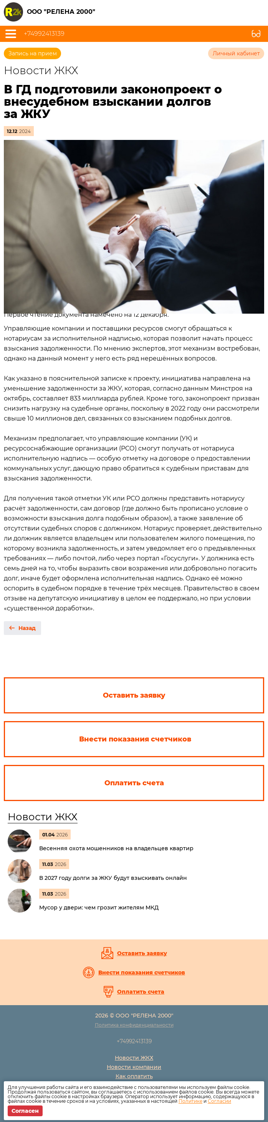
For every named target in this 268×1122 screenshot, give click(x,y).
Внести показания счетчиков (141, 972)
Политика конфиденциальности (134, 1025)
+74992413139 (44, 34)
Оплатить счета (140, 991)
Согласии (219, 1101)
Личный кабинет (236, 53)
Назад (27, 628)
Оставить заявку (142, 953)
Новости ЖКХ (43, 817)
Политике (190, 1101)
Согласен (25, 1110)
